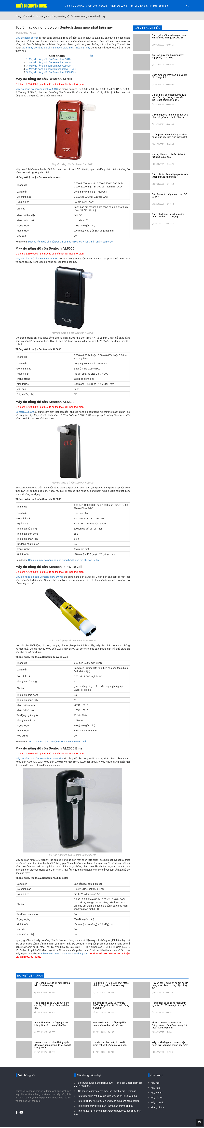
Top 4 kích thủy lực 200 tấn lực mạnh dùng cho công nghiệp (108, 1101)
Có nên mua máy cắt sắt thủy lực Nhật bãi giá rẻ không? (106, 1091)
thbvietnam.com (50, 953)
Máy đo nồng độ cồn (27, 37)
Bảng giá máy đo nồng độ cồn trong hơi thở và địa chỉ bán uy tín (63, 560)
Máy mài (155, 1083)
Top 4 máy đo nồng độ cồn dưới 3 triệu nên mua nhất (57, 741)
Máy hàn (155, 1087)
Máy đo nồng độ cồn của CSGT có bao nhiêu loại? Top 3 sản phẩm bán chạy (70, 241)
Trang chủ (20, 16)
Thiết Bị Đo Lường (117, 5)
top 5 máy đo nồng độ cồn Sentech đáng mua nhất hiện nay (56, 47)
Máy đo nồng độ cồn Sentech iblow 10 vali (39, 576)
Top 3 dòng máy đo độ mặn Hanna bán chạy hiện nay (105, 1106)
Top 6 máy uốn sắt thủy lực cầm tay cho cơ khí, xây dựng (107, 1096)
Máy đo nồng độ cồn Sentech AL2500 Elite (40, 758)
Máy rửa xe (156, 1097)
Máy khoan (156, 1092)
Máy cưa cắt (157, 1102)
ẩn (91, 56)
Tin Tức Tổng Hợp (158, 5)
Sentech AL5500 (25, 411)
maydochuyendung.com (75, 953)
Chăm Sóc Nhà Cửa (96, 5)
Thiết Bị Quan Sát (138, 5)
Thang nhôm (157, 1107)
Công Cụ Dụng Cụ (74, 5)
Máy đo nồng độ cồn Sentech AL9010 (37, 89)
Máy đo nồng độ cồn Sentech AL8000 (37, 258)
